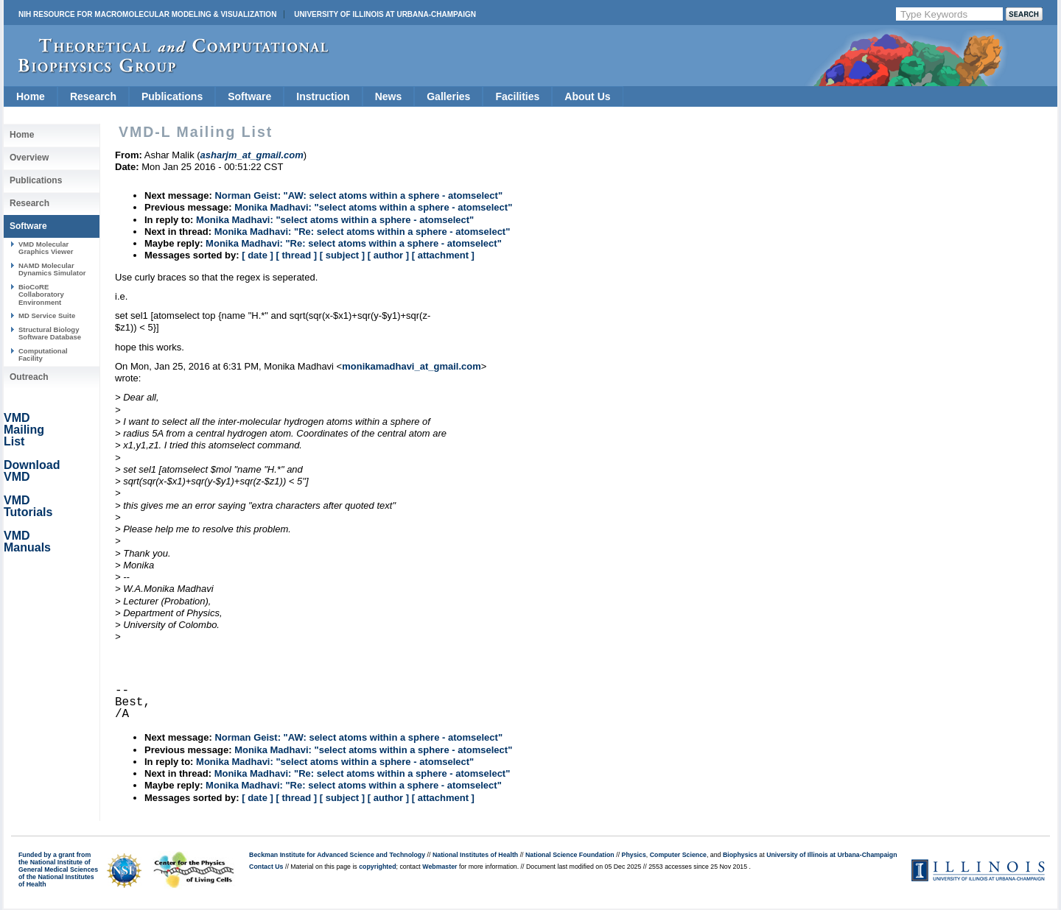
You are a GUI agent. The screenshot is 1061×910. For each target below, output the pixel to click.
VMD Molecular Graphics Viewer (45, 247)
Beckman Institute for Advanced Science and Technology (337, 854)
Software (249, 96)
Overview (29, 157)
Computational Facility (43, 354)
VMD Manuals (27, 541)
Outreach (29, 377)
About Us (587, 96)
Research (93, 96)
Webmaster (439, 866)
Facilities (517, 96)
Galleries (448, 96)
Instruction (322, 96)
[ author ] (388, 255)
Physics (634, 854)
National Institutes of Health (475, 854)
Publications (172, 96)
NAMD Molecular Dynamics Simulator (52, 269)
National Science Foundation (569, 854)
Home (30, 96)
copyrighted (377, 866)
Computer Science (678, 854)
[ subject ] (342, 255)
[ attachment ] (443, 255)
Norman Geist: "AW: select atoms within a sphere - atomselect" (358, 195)
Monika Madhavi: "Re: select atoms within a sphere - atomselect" (362, 231)
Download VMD (32, 471)
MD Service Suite (46, 315)
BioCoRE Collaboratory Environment (41, 294)
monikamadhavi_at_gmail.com (411, 366)
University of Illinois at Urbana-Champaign (385, 14)
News (388, 96)
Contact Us (266, 866)
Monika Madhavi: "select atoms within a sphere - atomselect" (373, 207)
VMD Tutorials (28, 506)
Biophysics (740, 854)
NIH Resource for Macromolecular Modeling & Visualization (147, 14)
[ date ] (257, 255)
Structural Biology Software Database (49, 333)
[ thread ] (296, 255)
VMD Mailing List (24, 430)
